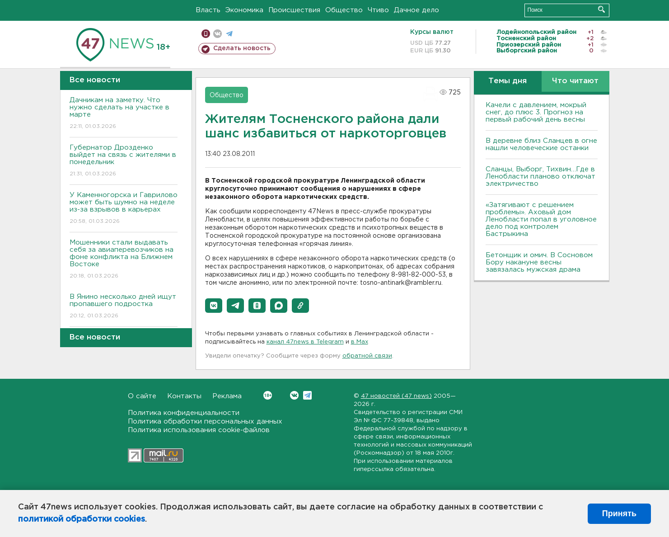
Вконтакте (267, 395)
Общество (344, 10)
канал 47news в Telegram (305, 341)
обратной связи (367, 355)
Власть (208, 10)
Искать (601, 9)
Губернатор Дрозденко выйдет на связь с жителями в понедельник (124, 161)
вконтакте (217, 33)
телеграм (229, 33)
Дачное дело (416, 10)
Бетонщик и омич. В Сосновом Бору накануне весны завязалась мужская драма (539, 262)
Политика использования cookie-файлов (199, 430)
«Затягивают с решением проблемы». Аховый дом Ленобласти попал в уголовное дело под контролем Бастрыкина (541, 219)
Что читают (575, 81)
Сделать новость (242, 48)
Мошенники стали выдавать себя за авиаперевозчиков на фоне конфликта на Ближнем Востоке (124, 260)
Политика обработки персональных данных (205, 421)
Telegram (307, 395)
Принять (619, 513)
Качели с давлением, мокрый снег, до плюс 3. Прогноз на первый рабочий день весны (536, 112)
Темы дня (507, 81)
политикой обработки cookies (81, 519)
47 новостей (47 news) (396, 396)
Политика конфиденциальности (183, 413)
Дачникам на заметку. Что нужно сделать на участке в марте (124, 113)
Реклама (227, 396)
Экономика (244, 10)
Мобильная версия (205, 33)
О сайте (142, 396)
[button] (213, 305)
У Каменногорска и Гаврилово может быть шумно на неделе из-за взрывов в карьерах (124, 208)
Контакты (184, 396)
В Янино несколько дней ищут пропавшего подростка (124, 307)
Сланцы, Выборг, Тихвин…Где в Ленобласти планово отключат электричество (540, 176)
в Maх (359, 341)
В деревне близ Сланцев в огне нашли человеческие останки (541, 144)
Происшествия (294, 10)
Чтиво (378, 10)
